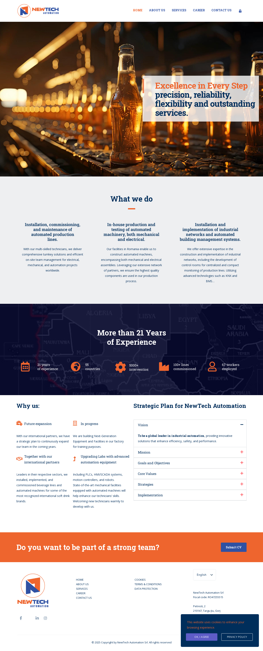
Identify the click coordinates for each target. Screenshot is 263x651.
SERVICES (82, 589)
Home (137, 10)
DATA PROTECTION (146, 589)
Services (179, 10)
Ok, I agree (201, 637)
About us (157, 10)
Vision (143, 425)
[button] (190, 425)
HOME (80, 579)
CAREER (80, 593)
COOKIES (140, 579)
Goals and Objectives (154, 463)
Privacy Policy (237, 637)
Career (199, 10)
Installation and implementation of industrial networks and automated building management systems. (210, 232)
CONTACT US (84, 598)
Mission (144, 452)
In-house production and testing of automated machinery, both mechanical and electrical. (131, 232)
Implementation (150, 495)
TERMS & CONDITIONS (148, 584)
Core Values (147, 473)
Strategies (145, 484)
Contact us (221, 10)
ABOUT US (82, 584)
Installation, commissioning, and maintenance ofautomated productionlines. (52, 232)
